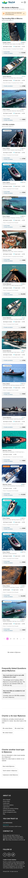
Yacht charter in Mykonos (10, 770)
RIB (17, 9)
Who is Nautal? (6, 799)
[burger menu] (22, 2)
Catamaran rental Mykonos (10, 775)
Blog (4, 813)
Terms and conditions (8, 805)
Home (3, 9)
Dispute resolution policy (9, 810)
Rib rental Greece (7, 732)
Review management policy (9, 812)
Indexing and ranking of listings (10, 808)
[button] (16, 247)
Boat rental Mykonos (8, 766)
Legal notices (6, 806)
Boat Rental (7, 9)
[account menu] (24, 2)
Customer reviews (7, 822)
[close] (24, 13)
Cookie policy (6, 803)
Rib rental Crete (19, 728)
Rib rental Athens (7, 728)
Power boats (13, 9)
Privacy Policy (6, 801)
